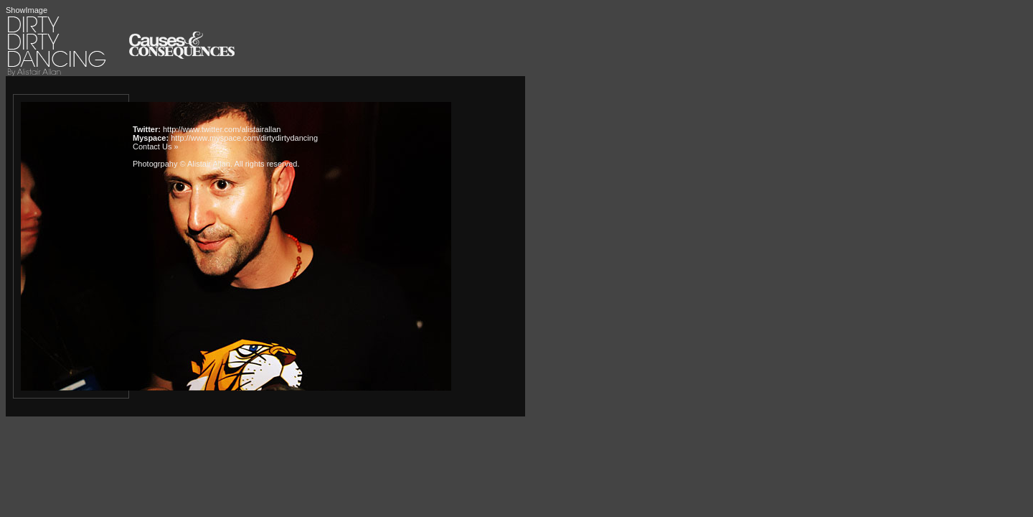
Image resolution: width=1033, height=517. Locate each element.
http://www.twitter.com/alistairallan (221, 129)
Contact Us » (156, 146)
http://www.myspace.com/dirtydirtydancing (244, 138)
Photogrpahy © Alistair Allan (181, 163)
